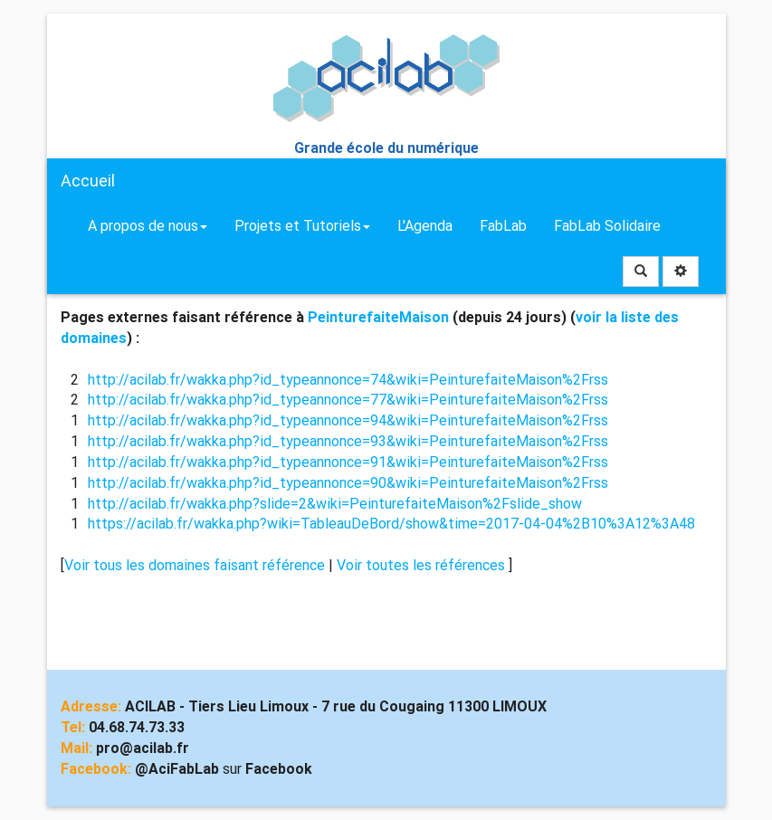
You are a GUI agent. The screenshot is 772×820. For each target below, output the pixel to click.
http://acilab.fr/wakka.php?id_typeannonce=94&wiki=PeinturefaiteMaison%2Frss (348, 420)
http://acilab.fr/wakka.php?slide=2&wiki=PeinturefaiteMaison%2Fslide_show (335, 503)
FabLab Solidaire (607, 225)
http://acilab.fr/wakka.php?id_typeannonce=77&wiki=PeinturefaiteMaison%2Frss (348, 399)
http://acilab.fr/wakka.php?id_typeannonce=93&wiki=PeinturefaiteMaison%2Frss (348, 441)
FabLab (503, 225)
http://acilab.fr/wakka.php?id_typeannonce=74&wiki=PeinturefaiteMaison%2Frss (348, 379)
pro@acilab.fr (142, 748)
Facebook (278, 768)
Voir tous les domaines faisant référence (196, 565)
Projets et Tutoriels (302, 225)
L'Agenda (425, 225)
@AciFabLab (177, 768)
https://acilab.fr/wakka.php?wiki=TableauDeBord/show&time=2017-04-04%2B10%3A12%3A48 (391, 523)
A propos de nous (147, 225)
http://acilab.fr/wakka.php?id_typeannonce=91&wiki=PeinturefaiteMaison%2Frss (348, 462)
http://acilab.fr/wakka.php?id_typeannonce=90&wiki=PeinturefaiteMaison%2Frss (348, 482)
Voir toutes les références (423, 565)
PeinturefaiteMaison (378, 317)
